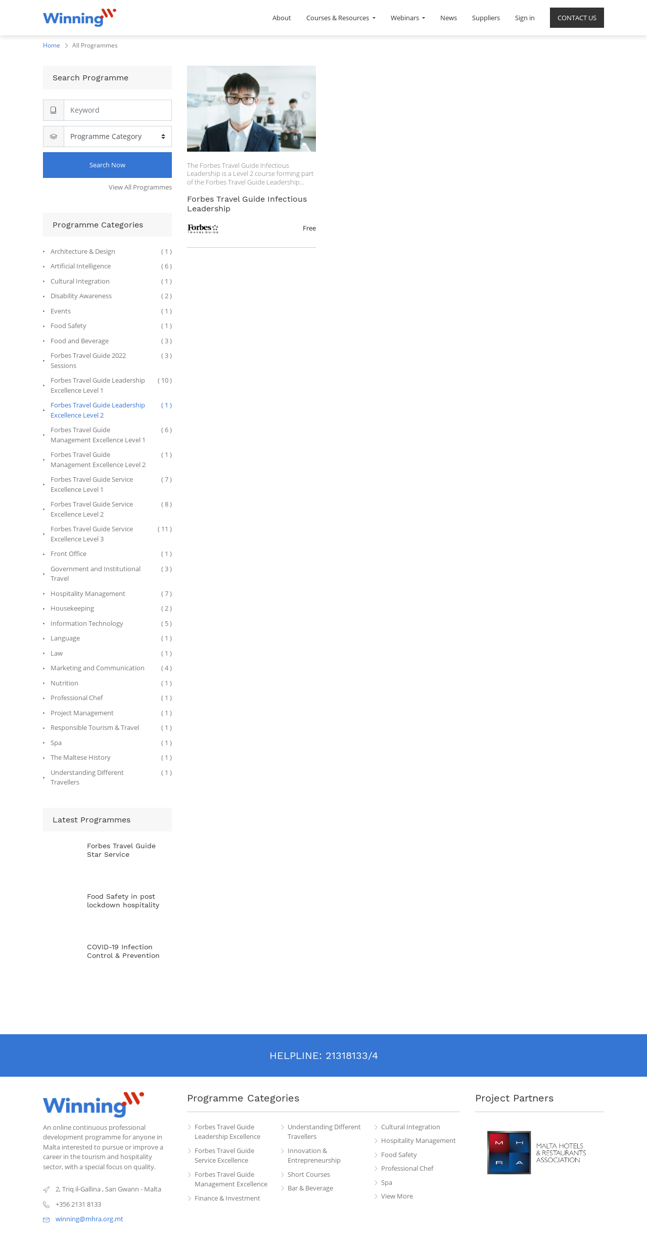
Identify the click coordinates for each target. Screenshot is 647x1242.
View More (397, 1196)
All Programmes (95, 45)
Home (51, 45)
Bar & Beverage (310, 1187)
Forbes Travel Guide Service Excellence (224, 1155)
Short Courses (309, 1174)
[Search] (118, 110)
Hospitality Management (418, 1140)
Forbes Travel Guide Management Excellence (231, 1179)
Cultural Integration (410, 1126)
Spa (386, 1182)
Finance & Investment (227, 1198)
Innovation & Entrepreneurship (314, 1155)
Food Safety (399, 1154)
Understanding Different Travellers (324, 1131)
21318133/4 (352, 1055)
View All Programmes (140, 187)
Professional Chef (407, 1168)
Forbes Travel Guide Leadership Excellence (227, 1131)
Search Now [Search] (107, 164)
